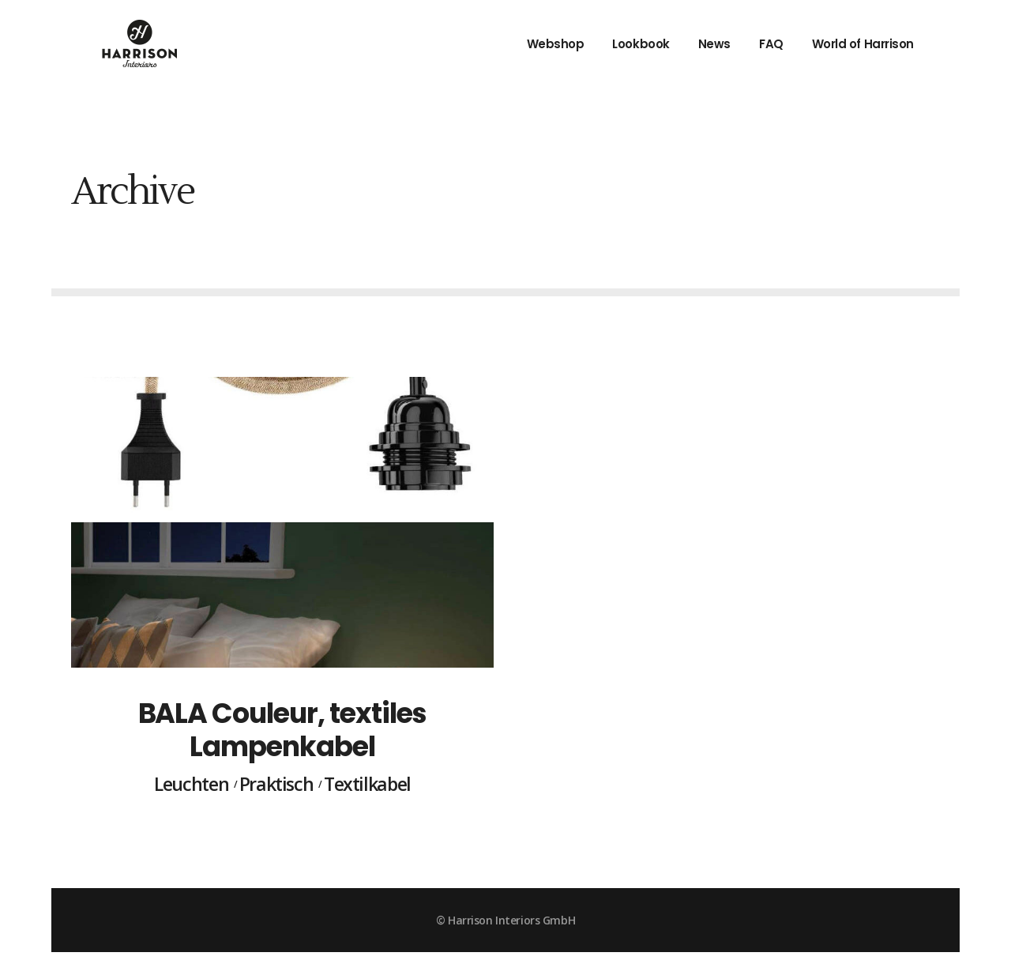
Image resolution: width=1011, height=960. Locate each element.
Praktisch (276, 784)
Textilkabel (367, 784)
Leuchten (191, 784)
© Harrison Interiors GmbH (505, 920)
